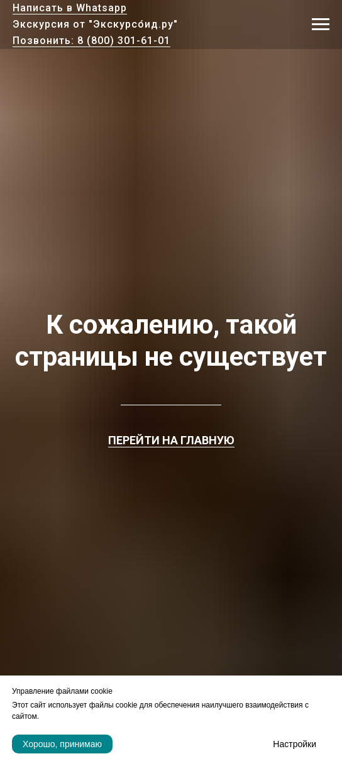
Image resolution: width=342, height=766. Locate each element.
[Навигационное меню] (320, 24)
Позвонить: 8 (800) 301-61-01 (91, 41)
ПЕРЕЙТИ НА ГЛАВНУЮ (171, 440)
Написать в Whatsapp (70, 8)
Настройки (294, 744)
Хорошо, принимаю (62, 744)
